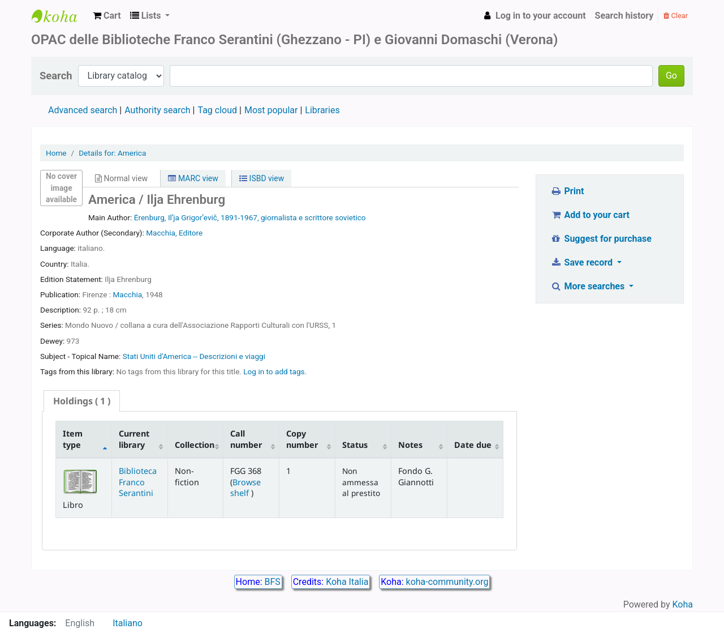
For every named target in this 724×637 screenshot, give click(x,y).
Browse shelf (245, 487)
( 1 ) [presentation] (81, 401)
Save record (582, 262)
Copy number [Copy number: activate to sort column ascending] (302, 439)
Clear (675, 15)
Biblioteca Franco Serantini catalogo (60, 16)
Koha (683, 604)
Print (567, 191)
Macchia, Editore (174, 232)
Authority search (157, 110)
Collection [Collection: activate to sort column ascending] (194, 444)
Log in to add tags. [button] (275, 371)
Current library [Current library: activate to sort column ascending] (134, 439)
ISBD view (261, 178)
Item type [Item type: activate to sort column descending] (73, 439)
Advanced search (82, 110)
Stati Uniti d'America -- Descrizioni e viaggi (194, 356)
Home (56, 152)
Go (671, 75)
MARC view (193, 178)
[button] (107, 16)
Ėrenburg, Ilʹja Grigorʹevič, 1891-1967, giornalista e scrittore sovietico (250, 217)
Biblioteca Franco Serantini (138, 481)
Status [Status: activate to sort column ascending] (355, 444)
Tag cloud (217, 110)
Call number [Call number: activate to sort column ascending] (246, 439)
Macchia (127, 294)
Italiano (128, 623)
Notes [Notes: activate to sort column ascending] (410, 444)
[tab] (82, 401)
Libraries (322, 110)
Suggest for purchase (601, 238)
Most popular (271, 110)
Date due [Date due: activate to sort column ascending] (473, 444)
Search (56, 76)
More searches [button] (588, 286)
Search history (624, 15)
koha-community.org (447, 581)
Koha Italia (347, 581)
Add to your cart (590, 215)
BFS (273, 581)
